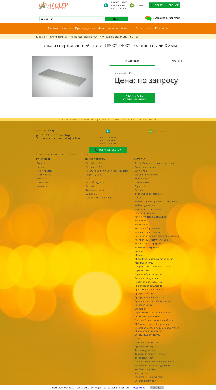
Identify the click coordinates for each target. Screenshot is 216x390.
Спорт (138, 338)
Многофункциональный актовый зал (154, 258)
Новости (127, 28)
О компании (144, 28)
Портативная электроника (148, 281)
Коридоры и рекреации (147, 247)
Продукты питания (144, 293)
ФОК (88, 178)
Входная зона (142, 182)
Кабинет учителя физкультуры (151, 216)
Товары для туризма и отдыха (150, 353)
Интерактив (141, 197)
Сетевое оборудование (147, 316)
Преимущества (85, 28)
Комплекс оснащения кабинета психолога (157, 235)
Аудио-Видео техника (146, 167)
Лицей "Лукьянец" (95, 174)
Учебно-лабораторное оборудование (154, 361)
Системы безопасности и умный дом (154, 320)
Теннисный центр (95, 189)
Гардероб (140, 186)
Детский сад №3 (94, 167)
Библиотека (141, 170)
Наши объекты (108, 28)
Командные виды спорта (147, 232)
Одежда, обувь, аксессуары (149, 274)
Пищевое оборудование (147, 278)
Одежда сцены (142, 270)
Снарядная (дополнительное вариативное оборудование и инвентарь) (157, 329)
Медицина (140, 255)
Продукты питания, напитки (149, 297)
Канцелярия (141, 220)
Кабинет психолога (145, 212)
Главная (53, 28)
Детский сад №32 (95, 163)
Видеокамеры (142, 178)
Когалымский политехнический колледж (107, 170)
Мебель (139, 251)
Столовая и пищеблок (146, 342)
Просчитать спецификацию (134, 98)
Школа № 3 (91, 193)
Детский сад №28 (95, 182)
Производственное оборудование (153, 301)
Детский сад (92, 186)
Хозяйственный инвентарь (148, 376)
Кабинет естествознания (148, 209)
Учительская (141, 373)
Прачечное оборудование (148, 285)
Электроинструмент (145, 380)
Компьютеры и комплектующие (151, 239)
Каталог (67, 28)
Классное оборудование (147, 228)
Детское (139, 189)
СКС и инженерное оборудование (152, 324)
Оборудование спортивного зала (152, 266)
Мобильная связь (144, 262)
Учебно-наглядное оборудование (152, 365)
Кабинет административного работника (156, 201)
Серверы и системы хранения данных (154, 312)
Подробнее (139, 387)
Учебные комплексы (145, 369)
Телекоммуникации (145, 350)
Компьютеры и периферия (148, 243)
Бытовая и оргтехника (146, 174)
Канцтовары (141, 224)
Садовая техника (144, 304)
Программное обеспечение (149, 289)
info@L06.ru (140, 5)
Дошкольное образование (148, 193)
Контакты (161, 28)
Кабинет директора (145, 205)
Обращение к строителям (162, 17)
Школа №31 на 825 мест (98, 197)
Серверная (140, 308)
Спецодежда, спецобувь (147, 334)
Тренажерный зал (144, 357)
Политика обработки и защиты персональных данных (63, 154)
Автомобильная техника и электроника (155, 163)
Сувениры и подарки (145, 346)
